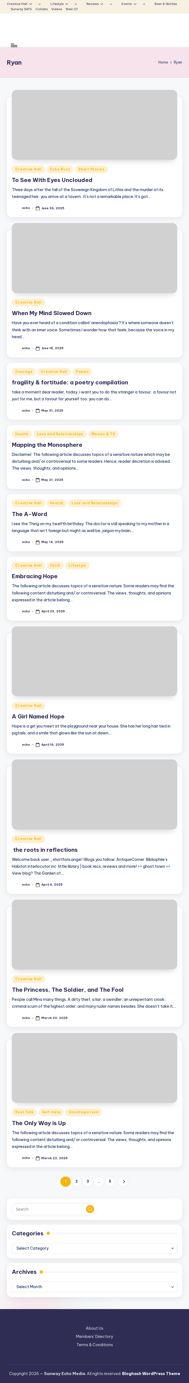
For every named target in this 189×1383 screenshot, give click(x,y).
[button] (123, 1182)
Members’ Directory (94, 1336)
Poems (82, 372)
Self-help (51, 1112)
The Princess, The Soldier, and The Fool (68, 989)
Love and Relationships (60, 434)
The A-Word (29, 514)
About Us (94, 1328)
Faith (55, 565)
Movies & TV (103, 434)
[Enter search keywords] (54, 1209)
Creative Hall (28, 169)
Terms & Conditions (94, 1344)
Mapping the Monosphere (47, 444)
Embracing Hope (35, 576)
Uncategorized (83, 1112)
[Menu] (14, 45)
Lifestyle (77, 565)
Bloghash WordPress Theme (151, 1373)
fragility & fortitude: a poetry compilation (70, 382)
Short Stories (91, 169)
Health (21, 434)
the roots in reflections (45, 849)
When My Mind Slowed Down (51, 313)
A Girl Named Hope (39, 716)
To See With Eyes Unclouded (52, 180)
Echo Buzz (60, 169)
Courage (24, 372)
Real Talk (24, 1112)
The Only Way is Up (39, 1123)
